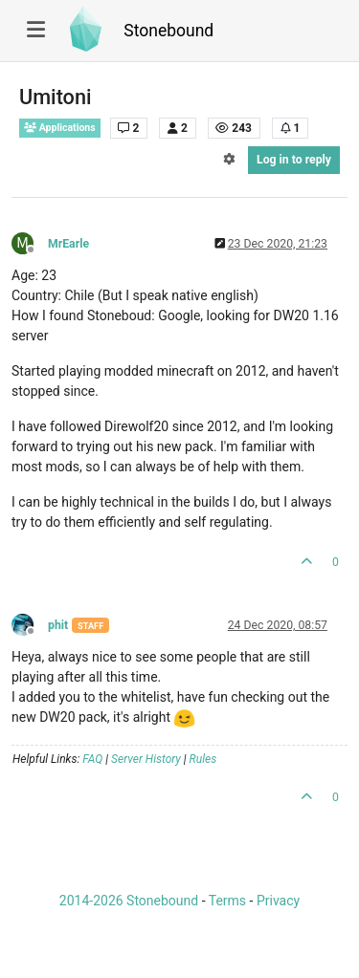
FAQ (92, 759)
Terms (227, 900)
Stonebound (168, 30)
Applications (60, 127)
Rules (203, 759)
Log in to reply (294, 159)
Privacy (278, 900)
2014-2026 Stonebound (128, 900)
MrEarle (68, 243)
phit (58, 625)
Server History (146, 759)
